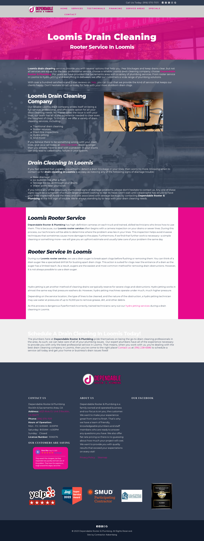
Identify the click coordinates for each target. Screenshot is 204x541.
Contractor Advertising (105, 534)
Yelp (93, 82)
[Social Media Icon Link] (97, 526)
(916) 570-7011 (151, 2)
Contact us (124, 347)
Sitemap (102, 457)
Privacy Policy (87, 457)
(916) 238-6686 (68, 145)
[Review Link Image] (42, 496)
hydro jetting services (138, 306)
